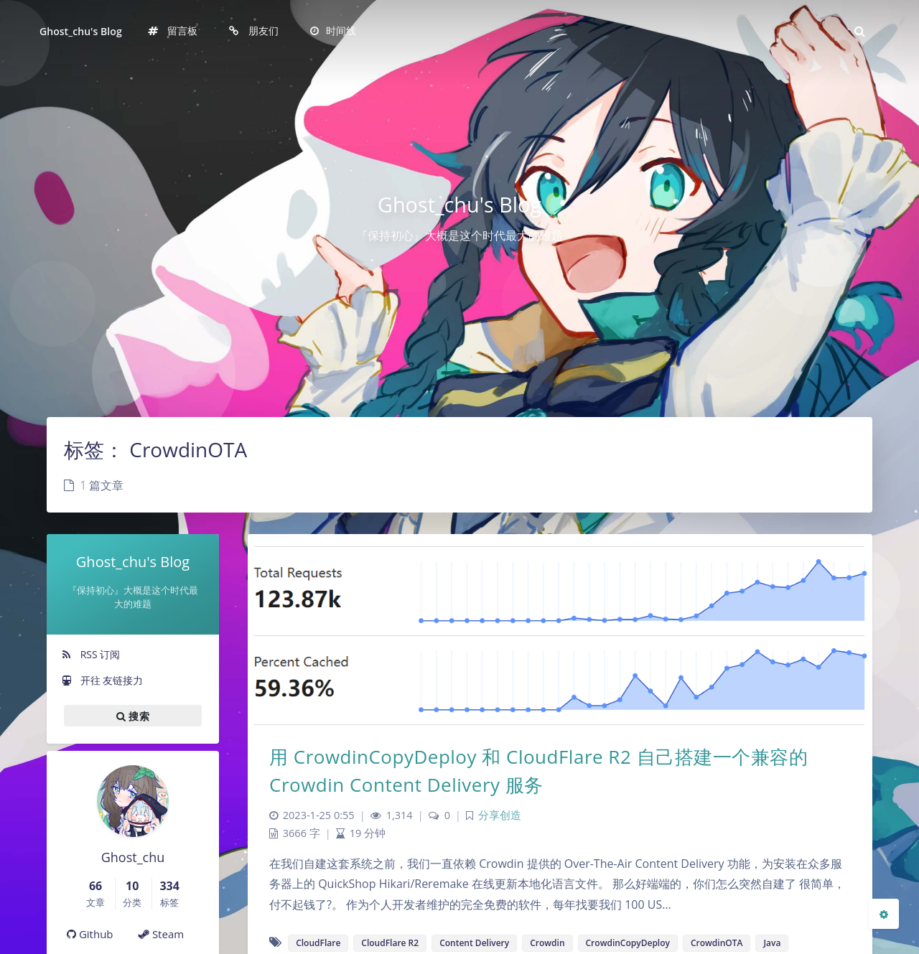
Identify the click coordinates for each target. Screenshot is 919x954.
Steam (161, 934)
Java (771, 943)
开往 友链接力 (102, 680)
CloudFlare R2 (390, 943)
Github (90, 934)
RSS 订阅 (90, 654)
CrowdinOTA (717, 943)
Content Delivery (474, 943)
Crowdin (547, 943)
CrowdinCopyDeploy (628, 943)
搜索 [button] (133, 715)
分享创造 (499, 815)
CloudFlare (318, 943)
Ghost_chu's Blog (80, 31)
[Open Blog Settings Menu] (884, 914)
